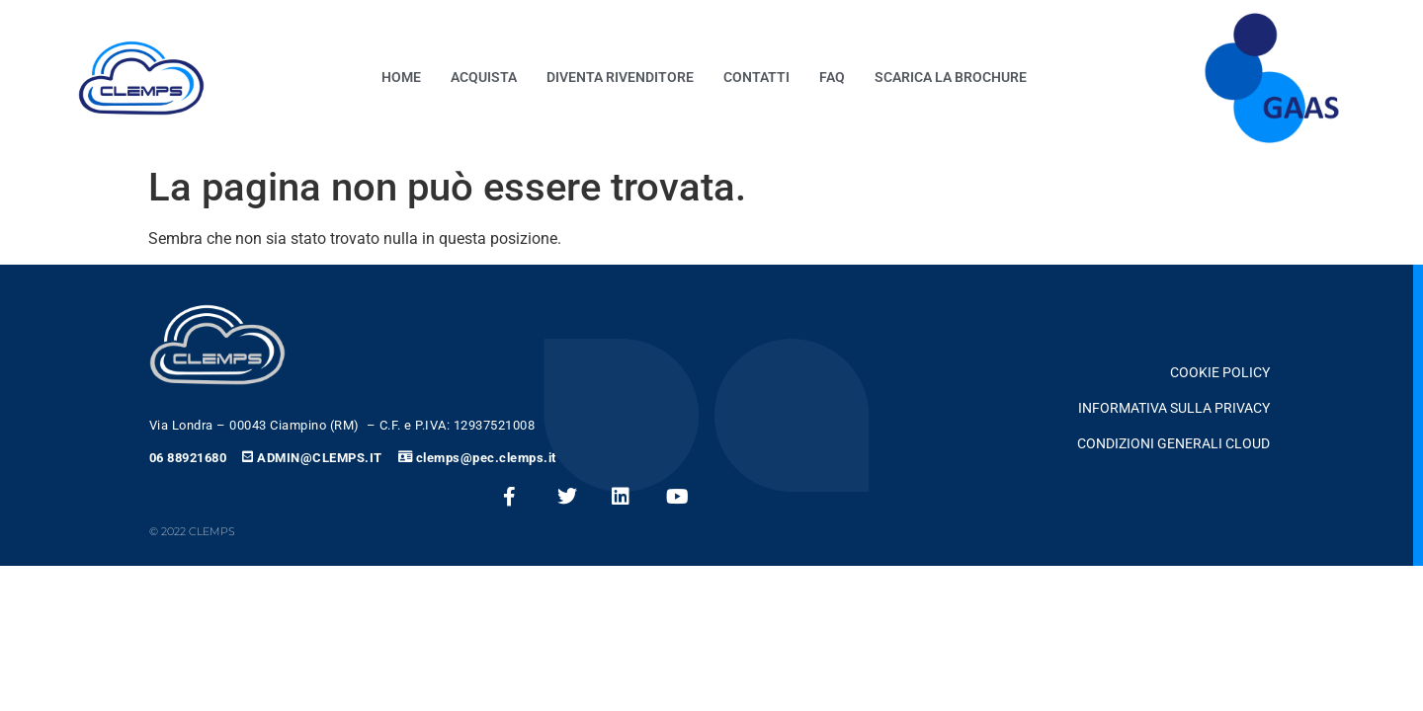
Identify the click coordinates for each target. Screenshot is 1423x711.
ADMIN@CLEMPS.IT (319, 457)
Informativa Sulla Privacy (1174, 408)
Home (401, 77)
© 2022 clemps (192, 531)
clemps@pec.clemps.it (486, 457)
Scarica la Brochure (951, 77)
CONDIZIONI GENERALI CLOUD (1173, 443)
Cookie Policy (1220, 372)
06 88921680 (188, 457)
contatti (756, 77)
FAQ (832, 77)
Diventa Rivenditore (620, 77)
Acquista (484, 77)
